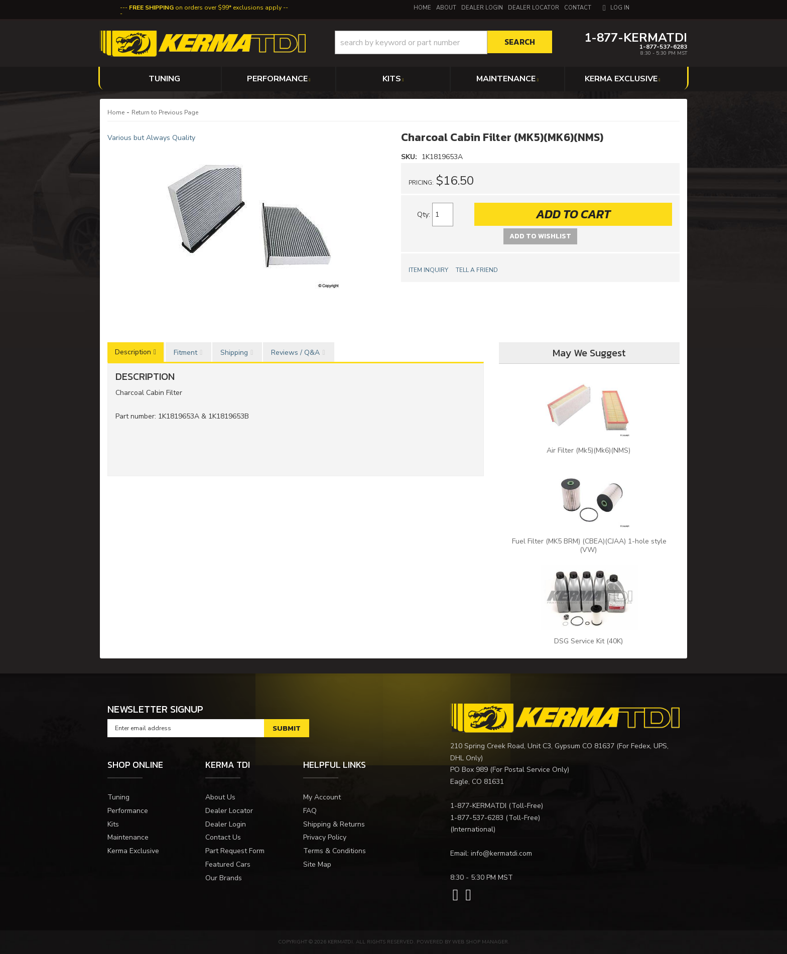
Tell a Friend (477, 270)
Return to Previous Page (165, 112)
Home (115, 112)
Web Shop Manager (480, 941)
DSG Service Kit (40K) (589, 641)
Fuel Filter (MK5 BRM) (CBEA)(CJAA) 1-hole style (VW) (589, 545)
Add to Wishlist (540, 236)
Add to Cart (573, 214)
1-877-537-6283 (476, 818)
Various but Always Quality (151, 138)
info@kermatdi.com (501, 853)
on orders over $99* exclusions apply (205, 8)
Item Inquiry (428, 270)
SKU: (410, 157)
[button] (443, 42)
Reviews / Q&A (295, 352)
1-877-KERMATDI (478, 805)
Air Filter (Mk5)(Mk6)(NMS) (589, 450)
